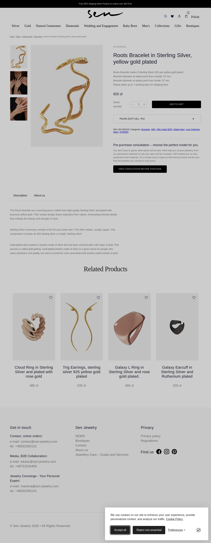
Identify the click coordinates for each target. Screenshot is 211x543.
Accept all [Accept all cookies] (120, 530)
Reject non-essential (148, 530)
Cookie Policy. (174, 519)
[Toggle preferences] (176, 530)
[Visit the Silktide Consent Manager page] (198, 530)
